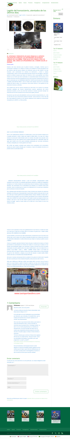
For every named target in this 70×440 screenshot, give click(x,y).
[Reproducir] (58, 28)
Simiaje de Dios (56, 57)
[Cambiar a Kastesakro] (10, 53)
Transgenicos (37, 2)
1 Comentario (16, 16)
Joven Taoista (56, 52)
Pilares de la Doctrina (12, 2)
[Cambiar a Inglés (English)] (22, 436)
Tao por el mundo (57, 55)
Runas (25, 2)
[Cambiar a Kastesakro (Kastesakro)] (13, 436)
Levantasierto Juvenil (13, 15)
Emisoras (9, 6)
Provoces (30, 2)
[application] (58, 28)
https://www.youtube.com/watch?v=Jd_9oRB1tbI (27, 126)
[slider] (58, 32)
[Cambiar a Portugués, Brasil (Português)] (46, 436)
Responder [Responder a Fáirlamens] (43, 307)
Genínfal (55, 59)
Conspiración (29, 15)
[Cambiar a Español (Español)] (57, 436)
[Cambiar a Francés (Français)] (32, 436)
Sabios (20, 2)
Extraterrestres (54, 2)
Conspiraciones (45, 2)
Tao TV (54, 50)
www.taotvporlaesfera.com (27, 293)
